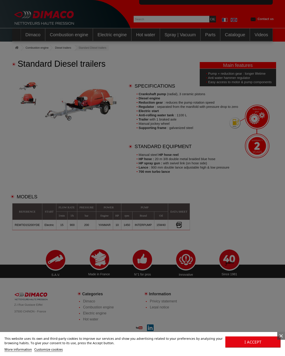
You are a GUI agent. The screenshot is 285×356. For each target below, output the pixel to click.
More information (18, 349)
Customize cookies (48, 349)
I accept (252, 342)
